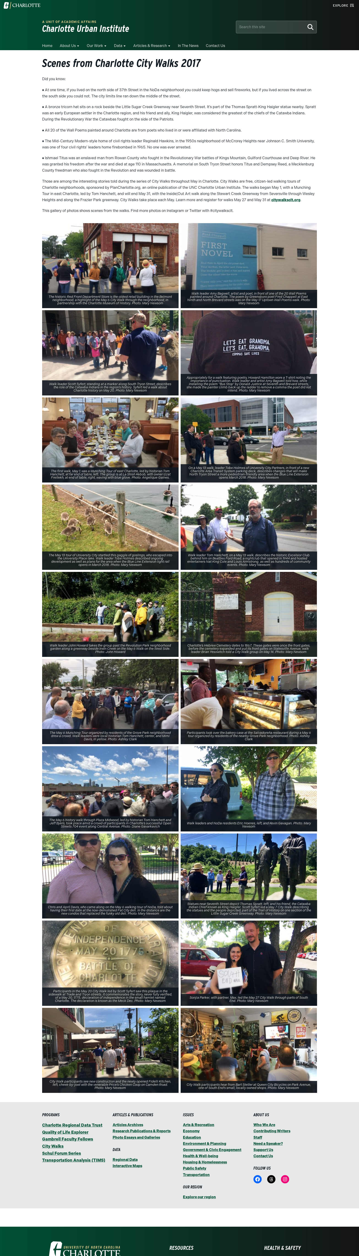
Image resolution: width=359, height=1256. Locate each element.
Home (47, 46)
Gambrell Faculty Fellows (67, 1139)
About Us (68, 46)
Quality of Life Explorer (65, 1132)
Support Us (263, 1150)
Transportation (196, 1175)
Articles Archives (128, 1125)
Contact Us (215, 46)
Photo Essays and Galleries (136, 1137)
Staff (257, 1137)
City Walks (53, 1146)
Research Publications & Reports (142, 1131)
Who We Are (264, 1125)
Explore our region (199, 1197)
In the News (188, 46)
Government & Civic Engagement (212, 1150)
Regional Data (125, 1159)
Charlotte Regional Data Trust (72, 1125)
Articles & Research (150, 46)
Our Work (95, 46)
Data (118, 46)
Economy (191, 1131)
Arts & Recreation (198, 1125)
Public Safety (194, 1168)
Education (192, 1137)
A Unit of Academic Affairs (69, 22)
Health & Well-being (200, 1156)
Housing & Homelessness (205, 1162)
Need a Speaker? (268, 1143)
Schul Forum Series (61, 1153)
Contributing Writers (271, 1131)
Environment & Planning (204, 1143)
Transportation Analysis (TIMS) (73, 1160)
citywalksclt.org (285, 200)
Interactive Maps (127, 1166)
